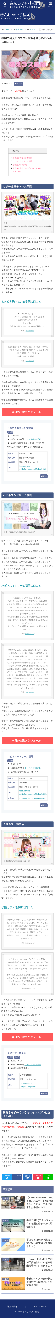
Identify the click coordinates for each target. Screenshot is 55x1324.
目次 (13, 150)
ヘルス (18, 84)
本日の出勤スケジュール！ (27, 412)
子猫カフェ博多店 (20, 165)
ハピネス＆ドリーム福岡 (22, 161)
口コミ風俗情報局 (30, 330)
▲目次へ (44, 476)
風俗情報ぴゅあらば (29, 633)
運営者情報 (12, 1306)
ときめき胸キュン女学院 (22, 158)
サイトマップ (40, 1306)
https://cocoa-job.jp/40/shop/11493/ (32, 798)
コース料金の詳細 (32, 439)
